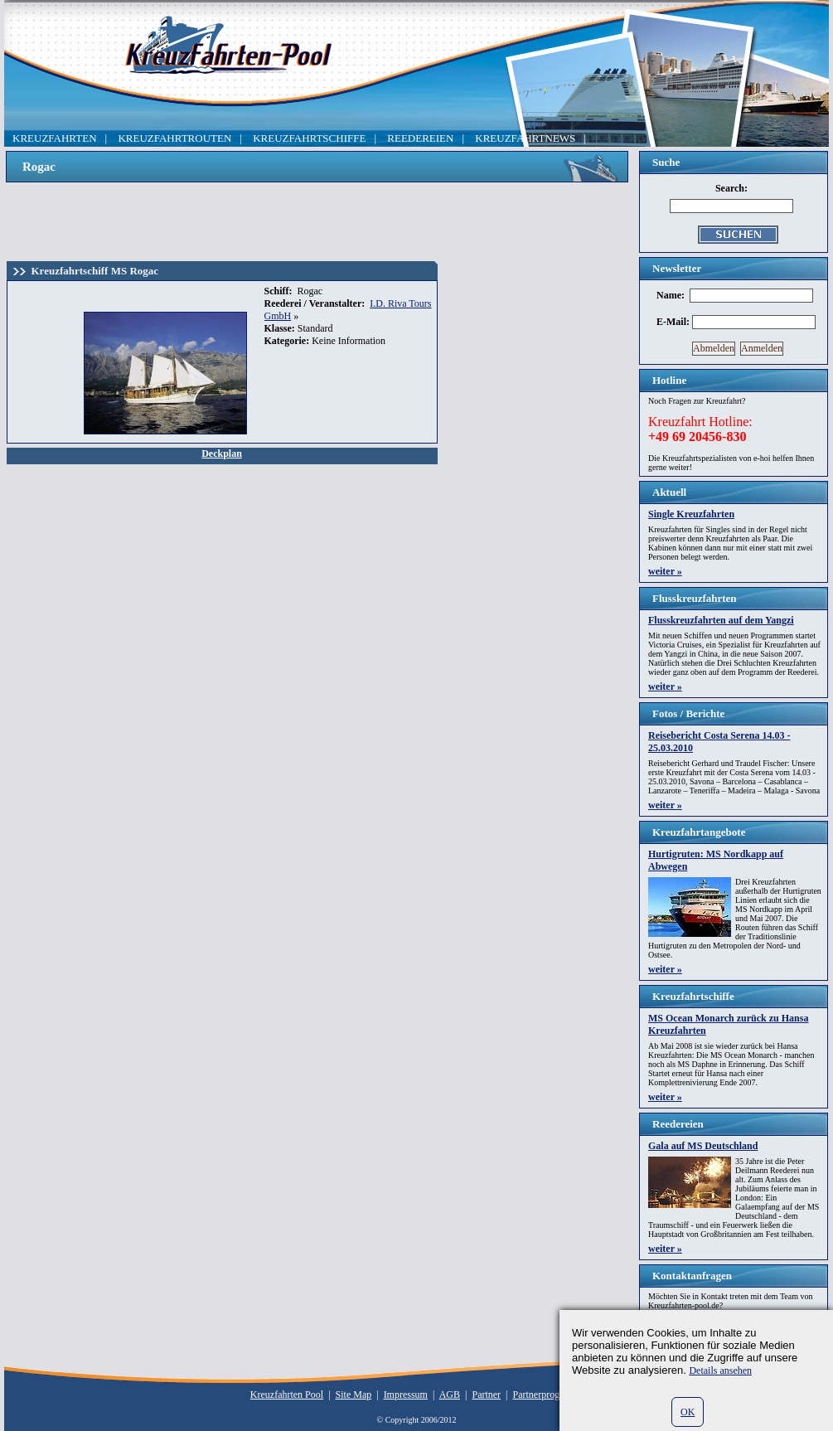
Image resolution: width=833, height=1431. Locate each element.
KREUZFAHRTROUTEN (174, 138)
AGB (449, 1394)
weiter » (665, 571)
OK (687, 1412)
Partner (486, 1394)
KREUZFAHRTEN (54, 138)
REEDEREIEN (420, 138)
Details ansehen (720, 1370)
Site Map (354, 1394)
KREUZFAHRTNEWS (525, 138)
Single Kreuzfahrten (691, 514)
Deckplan (221, 453)
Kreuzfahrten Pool (286, 1394)
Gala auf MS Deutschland (703, 1146)
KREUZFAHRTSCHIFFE (309, 138)
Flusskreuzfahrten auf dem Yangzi (721, 620)
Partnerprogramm (548, 1394)
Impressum (406, 1394)
